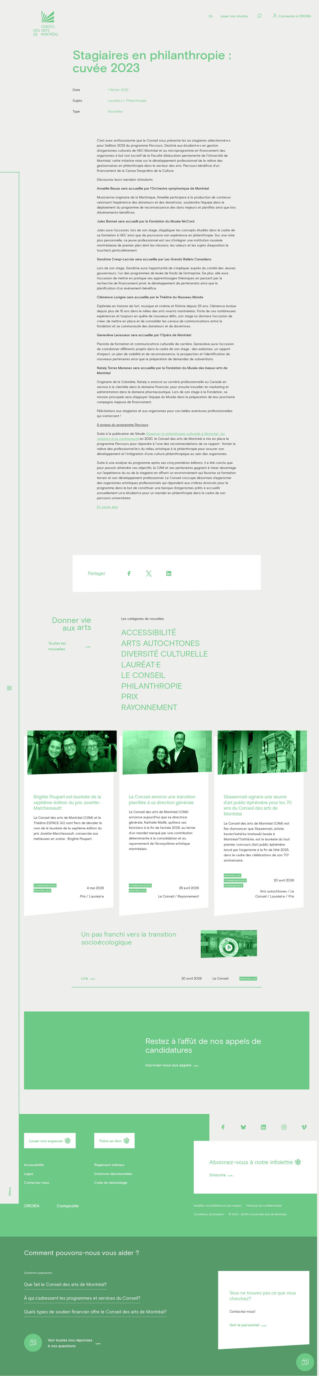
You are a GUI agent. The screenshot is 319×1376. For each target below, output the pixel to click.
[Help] (305, 1362)
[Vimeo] (304, 1127)
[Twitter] (149, 573)
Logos (28, 1174)
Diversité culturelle (164, 653)
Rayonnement (149, 707)
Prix (129, 696)
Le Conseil (143, 675)
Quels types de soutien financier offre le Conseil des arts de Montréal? (95, 1311)
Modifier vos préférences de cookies (218, 1205)
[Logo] (46, 24)
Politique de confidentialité (264, 1205)
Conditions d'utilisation (209, 1214)
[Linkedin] (169, 573)
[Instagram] (284, 1127)
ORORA (31, 1205)
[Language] (211, 16)
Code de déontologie (110, 1182)
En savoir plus (107, 507)
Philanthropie (151, 685)
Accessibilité (148, 632)
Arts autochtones (160, 643)
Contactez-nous (36, 1182)
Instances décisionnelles (113, 1174)
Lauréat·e (141, 664)
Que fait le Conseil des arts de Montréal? (65, 1284)
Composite (68, 1205)
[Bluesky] (243, 1127)
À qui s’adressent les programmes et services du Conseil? (82, 1298)
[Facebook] (129, 573)
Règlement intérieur (109, 1165)
